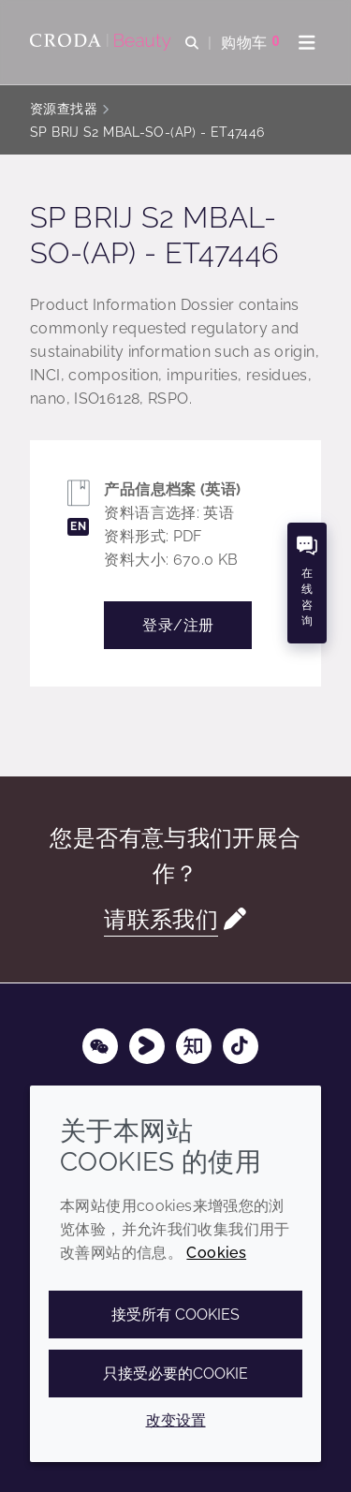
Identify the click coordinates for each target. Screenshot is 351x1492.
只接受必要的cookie (175, 1373)
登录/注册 (177, 625)
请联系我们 (161, 920)
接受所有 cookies (175, 1314)
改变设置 (176, 1420)
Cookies (216, 1253)
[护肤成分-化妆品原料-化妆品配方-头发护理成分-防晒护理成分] (103, 42)
